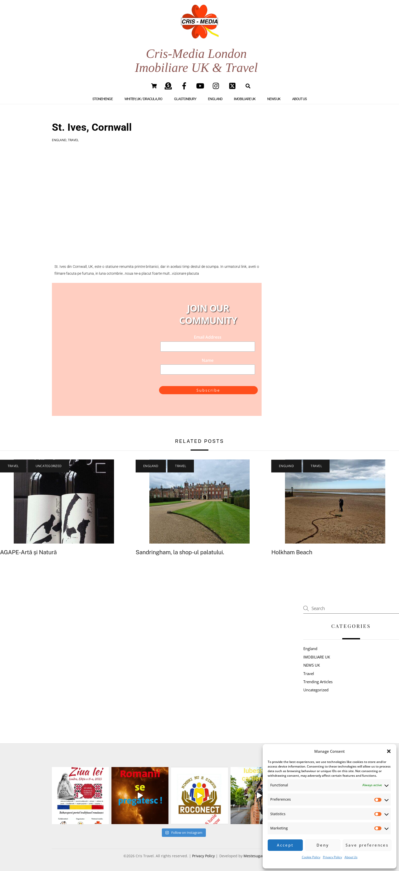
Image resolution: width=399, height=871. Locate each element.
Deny (323, 845)
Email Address (207, 337)
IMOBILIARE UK (244, 99)
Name (207, 360)
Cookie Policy (311, 857)
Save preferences (367, 845)
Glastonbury (185, 99)
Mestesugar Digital (260, 855)
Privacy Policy (332, 857)
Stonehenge (102, 99)
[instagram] (217, 85)
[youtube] (201, 85)
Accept (285, 845)
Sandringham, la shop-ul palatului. (180, 552)
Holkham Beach (291, 552)
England (215, 99)
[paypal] (169, 85)
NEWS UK (273, 99)
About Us (351, 857)
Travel (73, 140)
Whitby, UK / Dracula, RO (143, 99)
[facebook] (185, 85)
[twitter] (233, 85)
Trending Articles (318, 681)
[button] (388, 751)
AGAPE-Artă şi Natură (28, 552)
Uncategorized (49, 466)
